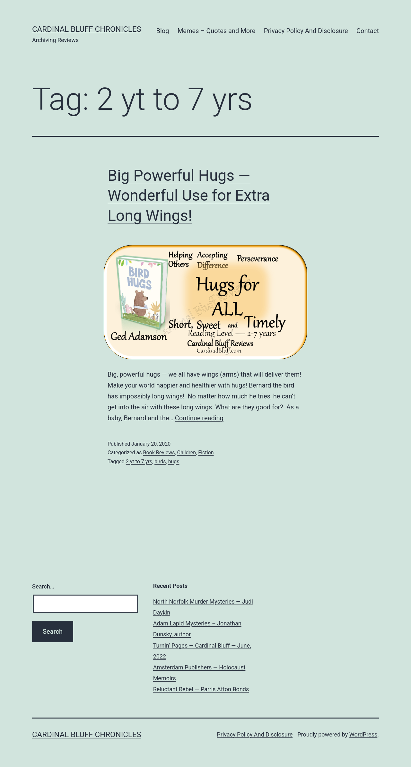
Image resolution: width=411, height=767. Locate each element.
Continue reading (199, 418)
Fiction (206, 452)
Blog (162, 31)
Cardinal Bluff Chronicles (86, 29)
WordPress (363, 734)
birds (160, 461)
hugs (173, 461)
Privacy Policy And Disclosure (306, 31)
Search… (43, 586)
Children (186, 452)
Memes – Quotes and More (216, 31)
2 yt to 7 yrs (139, 461)
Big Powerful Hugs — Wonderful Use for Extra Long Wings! (189, 195)
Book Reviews (159, 452)
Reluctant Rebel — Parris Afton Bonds (201, 689)
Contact (367, 31)
